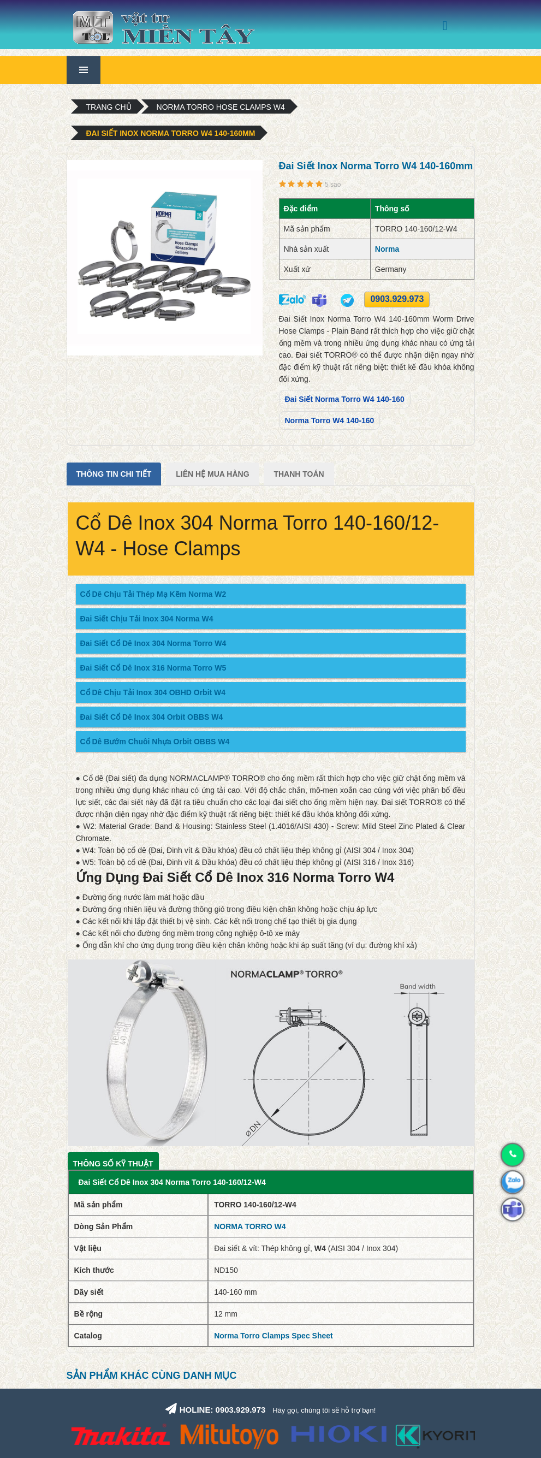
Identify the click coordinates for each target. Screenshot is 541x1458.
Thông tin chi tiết (114, 474)
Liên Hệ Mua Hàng (212, 474)
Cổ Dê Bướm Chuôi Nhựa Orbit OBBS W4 (155, 741)
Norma (387, 249)
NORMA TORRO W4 (250, 1226)
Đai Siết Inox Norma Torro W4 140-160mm (170, 133)
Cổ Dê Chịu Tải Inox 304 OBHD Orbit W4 (153, 692)
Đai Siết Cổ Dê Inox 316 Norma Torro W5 (153, 667)
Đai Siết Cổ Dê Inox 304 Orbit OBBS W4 (151, 717)
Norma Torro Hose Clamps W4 (221, 107)
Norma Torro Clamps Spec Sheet (273, 1335)
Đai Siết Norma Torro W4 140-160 (345, 399)
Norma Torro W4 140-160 (329, 420)
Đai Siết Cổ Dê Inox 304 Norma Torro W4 (153, 643)
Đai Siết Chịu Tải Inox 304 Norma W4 (146, 618)
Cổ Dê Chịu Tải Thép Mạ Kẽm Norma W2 (153, 594)
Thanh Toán (299, 474)
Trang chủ (109, 107)
